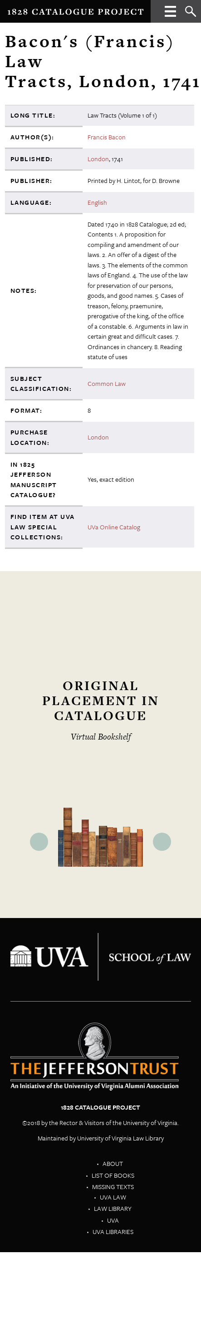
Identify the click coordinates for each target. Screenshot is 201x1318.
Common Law (107, 383)
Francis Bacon (107, 137)
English (97, 202)
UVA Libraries (113, 1231)
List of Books (113, 1175)
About (113, 1163)
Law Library (113, 1208)
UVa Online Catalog (114, 527)
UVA (113, 1220)
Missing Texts (113, 1186)
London (98, 158)
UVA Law (113, 1197)
